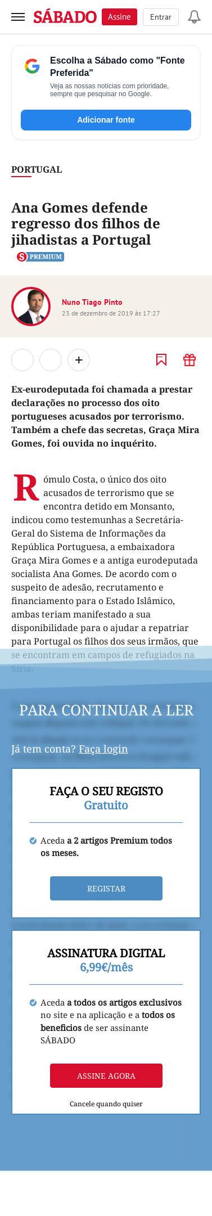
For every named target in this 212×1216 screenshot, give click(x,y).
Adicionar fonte (106, 119)
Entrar (161, 17)
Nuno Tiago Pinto (92, 302)
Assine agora (106, 1075)
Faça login (103, 748)
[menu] (18, 16)
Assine (119, 16)
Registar (106, 888)
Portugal (36, 169)
